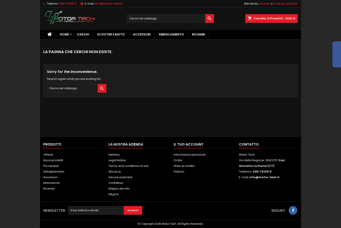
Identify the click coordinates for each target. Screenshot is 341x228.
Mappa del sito (119, 188)
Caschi (83, 34)
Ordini (178, 160)
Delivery (114, 155)
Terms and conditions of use (129, 166)
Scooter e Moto (111, 34)
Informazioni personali (190, 155)
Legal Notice (117, 160)
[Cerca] (170, 18)
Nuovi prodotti (53, 160)
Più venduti (51, 166)
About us (115, 171)
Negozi (114, 194)
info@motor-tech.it (108, 3)
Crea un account (285, 3)
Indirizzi (179, 171)
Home (64, 34)
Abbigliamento (171, 34)
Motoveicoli (51, 183)
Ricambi (198, 34)
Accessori (142, 34)
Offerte (48, 155)
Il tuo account (188, 144)
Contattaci (116, 183)
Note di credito (184, 166)
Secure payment (120, 177)
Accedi (265, 3)
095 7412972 (68, 3)
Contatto (249, 144)
